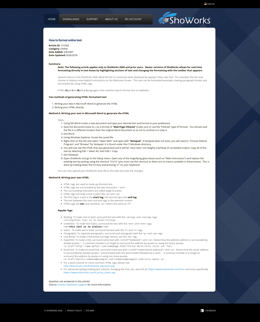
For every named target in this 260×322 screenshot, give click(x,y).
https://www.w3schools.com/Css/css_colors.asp (89, 272)
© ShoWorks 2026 (54, 310)
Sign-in (210, 4)
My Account (133, 19)
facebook (210, 310)
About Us (111, 19)
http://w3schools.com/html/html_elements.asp (89, 266)
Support (92, 19)
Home (51, 19)
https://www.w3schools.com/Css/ (166, 269)
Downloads (71, 19)
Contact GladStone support (72, 284)
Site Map (90, 310)
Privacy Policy (74, 310)
